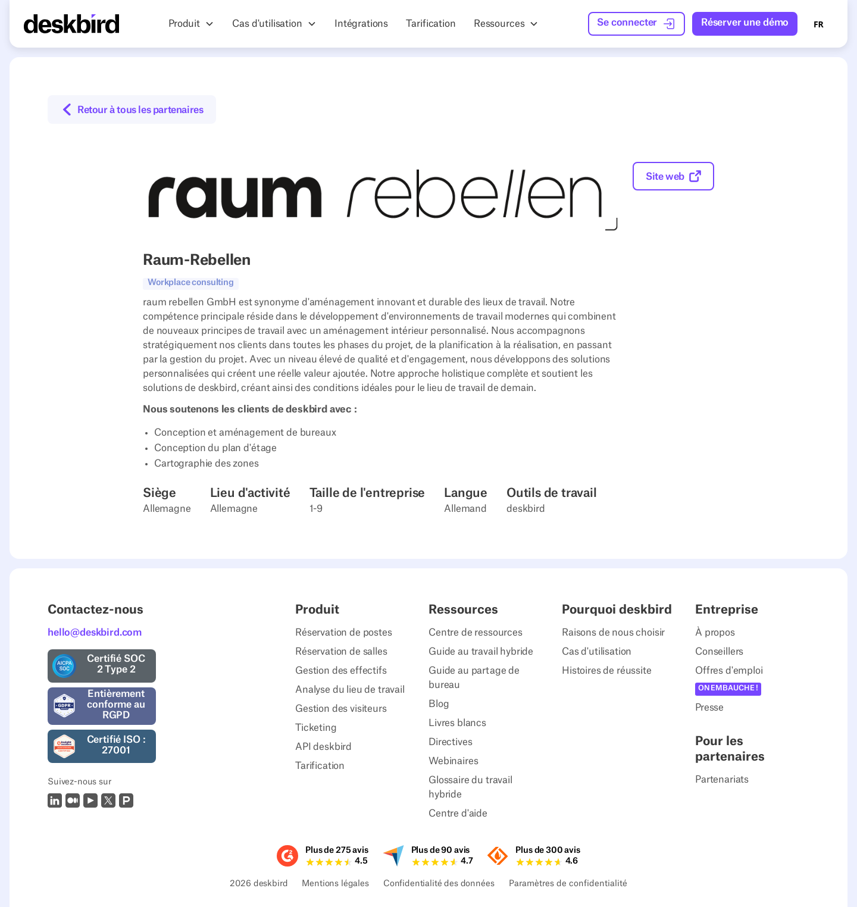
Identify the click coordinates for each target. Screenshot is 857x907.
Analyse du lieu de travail (350, 690)
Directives (450, 742)
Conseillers (719, 651)
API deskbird (323, 747)
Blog (438, 704)
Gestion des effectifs (341, 670)
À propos (715, 632)
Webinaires (453, 761)
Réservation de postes (343, 632)
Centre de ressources (475, 632)
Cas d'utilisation (596, 651)
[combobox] (819, 24)
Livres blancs (457, 723)
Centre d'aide (457, 813)
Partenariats (722, 779)
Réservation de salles (341, 651)
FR (819, 24)
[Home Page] (71, 24)
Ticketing (316, 728)
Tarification (320, 766)
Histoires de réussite (607, 670)
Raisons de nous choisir (613, 632)
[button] (191, 24)
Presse (709, 707)
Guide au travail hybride (480, 651)
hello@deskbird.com (95, 632)
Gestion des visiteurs (341, 709)
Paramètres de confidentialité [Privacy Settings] (568, 884)
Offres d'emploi (729, 670)
